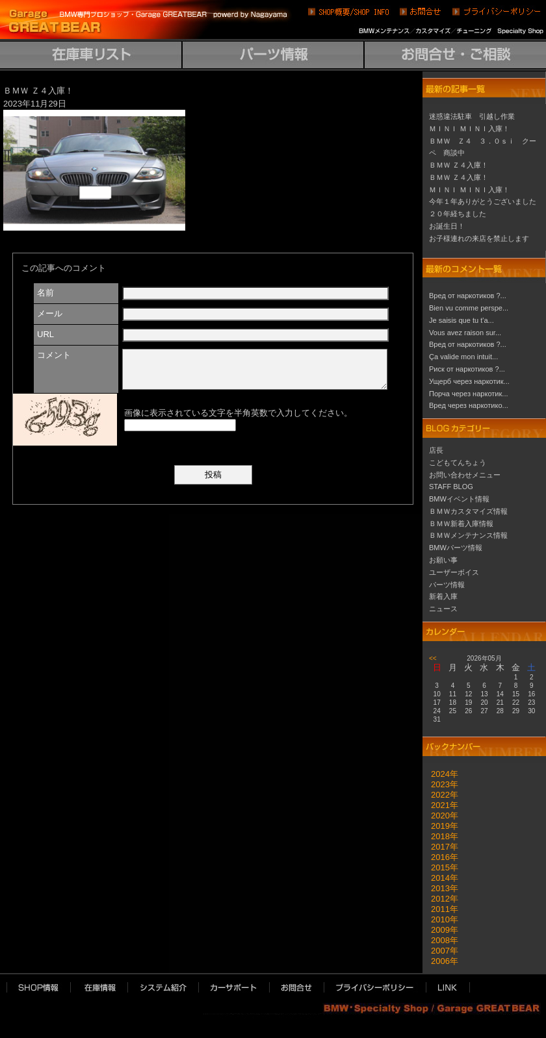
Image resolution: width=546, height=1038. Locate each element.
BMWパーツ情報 (455, 547)
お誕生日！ (447, 226)
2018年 (440, 836)
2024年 (440, 774)
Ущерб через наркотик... (469, 381)
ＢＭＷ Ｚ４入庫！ (458, 165)
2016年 (440, 857)
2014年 (440, 878)
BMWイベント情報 (459, 499)
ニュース (443, 609)
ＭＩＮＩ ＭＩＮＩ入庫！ (469, 129)
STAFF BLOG (451, 486)
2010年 (440, 919)
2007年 (440, 951)
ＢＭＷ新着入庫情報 (461, 523)
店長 (436, 450)
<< (433, 658)
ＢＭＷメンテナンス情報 (468, 535)
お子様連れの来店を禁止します (479, 238)
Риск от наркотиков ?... (467, 369)
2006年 (440, 961)
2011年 (440, 909)
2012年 (440, 899)
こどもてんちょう (457, 462)
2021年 (440, 805)
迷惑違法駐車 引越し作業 (472, 116)
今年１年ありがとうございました (482, 201)
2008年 (440, 940)
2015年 (440, 867)
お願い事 (443, 560)
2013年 (440, 888)
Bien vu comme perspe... (468, 308)
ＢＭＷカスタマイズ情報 (468, 511)
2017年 (440, 847)
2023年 (440, 784)
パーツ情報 (447, 585)
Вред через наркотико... (468, 405)
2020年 (440, 815)
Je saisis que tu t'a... (461, 320)
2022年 (440, 795)
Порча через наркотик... (468, 394)
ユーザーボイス (454, 572)
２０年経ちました (457, 214)
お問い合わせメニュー (464, 475)
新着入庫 (443, 596)
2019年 (440, 826)
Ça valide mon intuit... (463, 357)
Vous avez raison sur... (465, 332)
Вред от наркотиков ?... (467, 295)
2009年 (440, 930)
